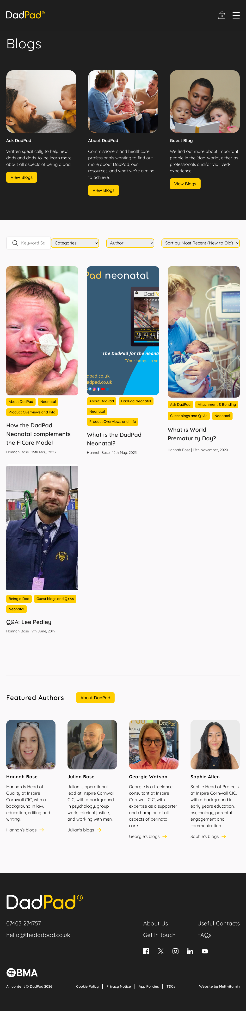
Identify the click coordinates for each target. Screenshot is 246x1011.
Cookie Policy (87, 986)
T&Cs (170, 986)
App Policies (149, 986)
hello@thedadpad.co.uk (38, 934)
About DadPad (95, 697)
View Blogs (22, 177)
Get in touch (159, 934)
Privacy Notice (118, 986)
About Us (155, 923)
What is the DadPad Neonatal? (114, 439)
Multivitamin (229, 986)
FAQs (204, 934)
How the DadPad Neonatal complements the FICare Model (38, 434)
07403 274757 (23, 923)
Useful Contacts (218, 923)
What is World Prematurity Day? (192, 434)
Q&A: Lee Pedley (28, 621)
